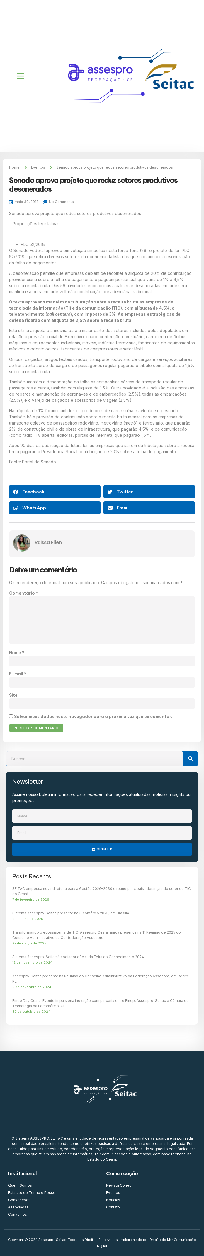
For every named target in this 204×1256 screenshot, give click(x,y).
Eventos (38, 167)
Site (13, 695)
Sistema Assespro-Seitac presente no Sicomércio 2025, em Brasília (70, 913)
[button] (20, 76)
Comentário (23, 593)
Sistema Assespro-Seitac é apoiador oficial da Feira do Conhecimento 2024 (78, 957)
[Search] (190, 758)
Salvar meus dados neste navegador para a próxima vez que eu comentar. (93, 716)
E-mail (17, 674)
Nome (16, 652)
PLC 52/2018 (33, 244)
